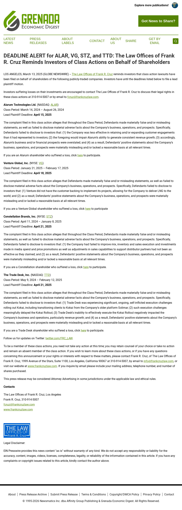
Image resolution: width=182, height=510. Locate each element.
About (12, 494)
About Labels (68, 41)
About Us (115, 41)
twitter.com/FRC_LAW (58, 338)
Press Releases (38, 41)
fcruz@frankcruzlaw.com (83, 97)
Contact (97, 41)
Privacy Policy (152, 494)
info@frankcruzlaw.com (158, 361)
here (80, 155)
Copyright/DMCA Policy (124, 494)
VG (41, 163)
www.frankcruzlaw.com (42, 366)
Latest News (9, 41)
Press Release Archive (33, 494)
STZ (49, 216)
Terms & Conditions (93, 494)
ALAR (54, 104)
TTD (47, 275)
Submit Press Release (64, 494)
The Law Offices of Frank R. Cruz (92, 74)
